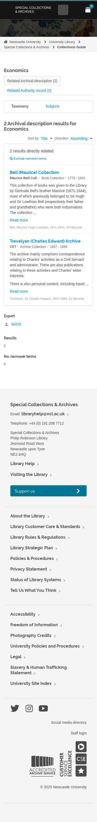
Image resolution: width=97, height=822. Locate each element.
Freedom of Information (34, 624)
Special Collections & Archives (33, 9)
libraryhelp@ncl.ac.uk (43, 413)
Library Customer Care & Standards (45, 526)
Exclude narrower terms (28, 158)
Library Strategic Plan (31, 547)
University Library (62, 42)
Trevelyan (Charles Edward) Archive (45, 241)
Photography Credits (30, 635)
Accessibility (22, 614)
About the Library (27, 516)
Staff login (79, 733)
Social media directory (69, 722)
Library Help (22, 463)
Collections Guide (71, 47)
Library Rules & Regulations (37, 537)
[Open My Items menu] (88, 10)
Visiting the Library (29, 474)
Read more (19, 220)
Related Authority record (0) (29, 90)
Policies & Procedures (32, 558)
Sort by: (33, 138)
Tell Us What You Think (33, 590)
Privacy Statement (28, 569)
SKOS (13, 324)
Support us (25, 491)
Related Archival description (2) (32, 81)
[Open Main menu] (75, 10)
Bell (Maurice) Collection (34, 172)
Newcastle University (25, 42)
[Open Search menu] (63, 10)
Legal (15, 656)
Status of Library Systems (35, 579)
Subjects (52, 106)
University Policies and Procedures (45, 646)
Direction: (62, 138)
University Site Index (31, 683)
